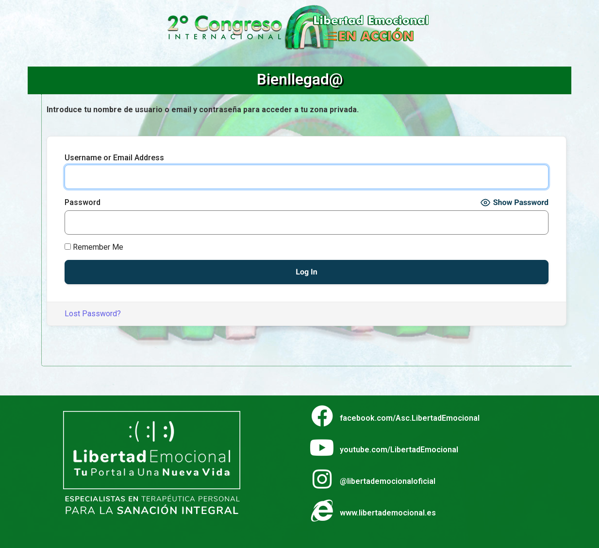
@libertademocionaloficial (387, 481)
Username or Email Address (114, 158)
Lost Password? (93, 313)
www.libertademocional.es (388, 512)
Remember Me (94, 247)
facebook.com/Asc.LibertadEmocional (410, 418)
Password (82, 202)
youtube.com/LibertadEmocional (399, 449)
